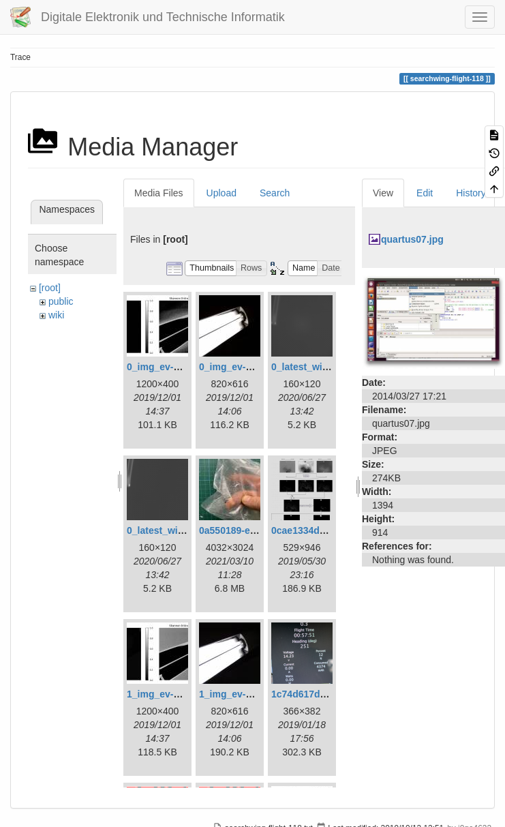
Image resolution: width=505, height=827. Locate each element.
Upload (221, 192)
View (383, 192)
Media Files (158, 192)
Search (275, 192)
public (61, 301)
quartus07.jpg (412, 239)
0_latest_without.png (174, 530)
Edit (424, 192)
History (471, 192)
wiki (56, 315)
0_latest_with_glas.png (323, 366)
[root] (50, 287)
